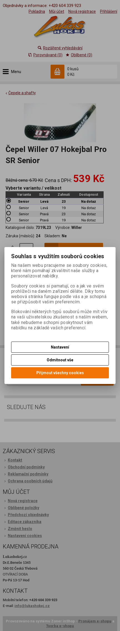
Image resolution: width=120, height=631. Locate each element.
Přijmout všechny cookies (60, 373)
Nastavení (60, 347)
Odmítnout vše (60, 360)
